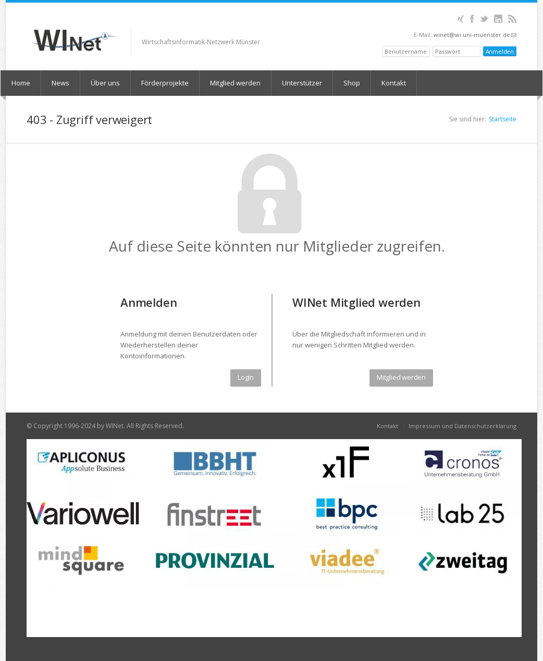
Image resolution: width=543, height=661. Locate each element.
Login (246, 377)
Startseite (502, 119)
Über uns (105, 83)
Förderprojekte (165, 83)
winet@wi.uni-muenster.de (475, 35)
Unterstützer (302, 83)
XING (460, 19)
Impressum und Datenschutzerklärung (462, 426)
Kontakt (393, 83)
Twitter (484, 19)
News (60, 83)
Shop (351, 83)
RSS (512, 19)
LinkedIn (498, 19)
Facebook (472, 19)
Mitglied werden (235, 83)
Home (20, 83)
